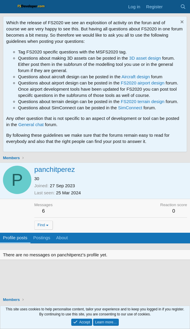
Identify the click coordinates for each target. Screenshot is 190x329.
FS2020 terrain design (143, 101)
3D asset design (145, 58)
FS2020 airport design (143, 82)
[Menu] (8, 7)
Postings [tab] (42, 237)
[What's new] (171, 6)
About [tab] (62, 237)
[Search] (183, 6)
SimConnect (130, 107)
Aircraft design (135, 76)
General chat (31, 124)
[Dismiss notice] (181, 22)
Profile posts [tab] (15, 237)
